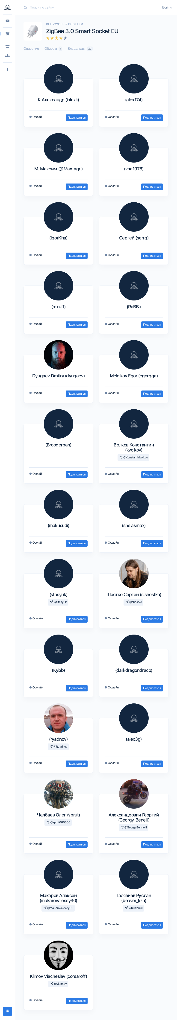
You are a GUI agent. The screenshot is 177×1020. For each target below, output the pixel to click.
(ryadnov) (58, 739)
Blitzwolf (55, 24)
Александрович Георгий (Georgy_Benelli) (134, 817)
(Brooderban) (58, 445)
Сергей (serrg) (133, 238)
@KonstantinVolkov (134, 457)
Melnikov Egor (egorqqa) (134, 376)
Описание (31, 49)
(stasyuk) (58, 594)
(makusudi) (58, 525)
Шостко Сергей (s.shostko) (133, 594)
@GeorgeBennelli (134, 827)
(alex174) (133, 99)
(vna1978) (133, 169)
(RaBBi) (134, 306)
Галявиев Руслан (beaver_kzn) (134, 898)
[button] (7, 69)
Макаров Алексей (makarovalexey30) (58, 898)
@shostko (134, 602)
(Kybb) (58, 670)
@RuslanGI (134, 908)
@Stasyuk (58, 602)
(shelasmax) (134, 525)
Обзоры (53, 49)
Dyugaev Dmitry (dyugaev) (58, 376)
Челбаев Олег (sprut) (58, 815)
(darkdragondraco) (133, 670)
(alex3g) (134, 739)
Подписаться (77, 117)
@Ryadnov (58, 746)
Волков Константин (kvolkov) (134, 447)
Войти (166, 7)
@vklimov (58, 983)
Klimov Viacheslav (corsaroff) (58, 976)
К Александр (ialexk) (58, 99)
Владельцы (80, 49)
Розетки (75, 24)
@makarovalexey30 (58, 908)
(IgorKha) (58, 238)
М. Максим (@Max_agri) (58, 169)
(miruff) (58, 306)
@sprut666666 (58, 822)
